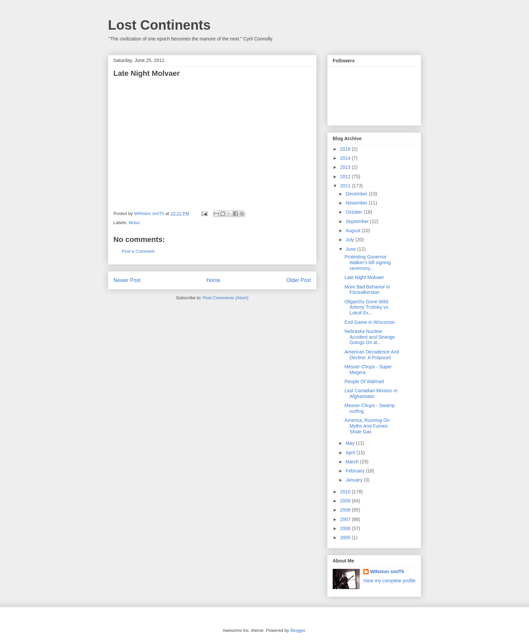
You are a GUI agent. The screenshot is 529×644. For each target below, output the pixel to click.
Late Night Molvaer (364, 277)
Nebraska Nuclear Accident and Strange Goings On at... (369, 337)
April (350, 452)
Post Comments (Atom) (225, 297)
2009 (346, 500)
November (356, 203)
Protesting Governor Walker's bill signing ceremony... (367, 262)
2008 (346, 510)
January (354, 480)
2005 (346, 537)
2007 (346, 519)
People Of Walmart (364, 381)
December (356, 193)
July (350, 239)
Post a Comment (138, 251)
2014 (346, 158)
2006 (346, 528)
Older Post (298, 280)
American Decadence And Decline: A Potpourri (371, 354)
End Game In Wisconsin (369, 322)
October (354, 212)
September (357, 221)
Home (213, 280)
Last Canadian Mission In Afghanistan (370, 393)
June (351, 249)
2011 (346, 185)
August (353, 230)
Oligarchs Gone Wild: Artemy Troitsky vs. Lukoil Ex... (366, 307)
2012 (346, 176)
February (355, 470)
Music (134, 222)
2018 (346, 149)
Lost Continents (159, 25)
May (350, 443)
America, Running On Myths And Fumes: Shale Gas (367, 426)
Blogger (297, 630)
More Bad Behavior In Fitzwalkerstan (367, 289)
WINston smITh (387, 571)
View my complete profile (389, 580)
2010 (346, 491)
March (352, 461)
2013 (346, 167)
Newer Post (127, 280)
